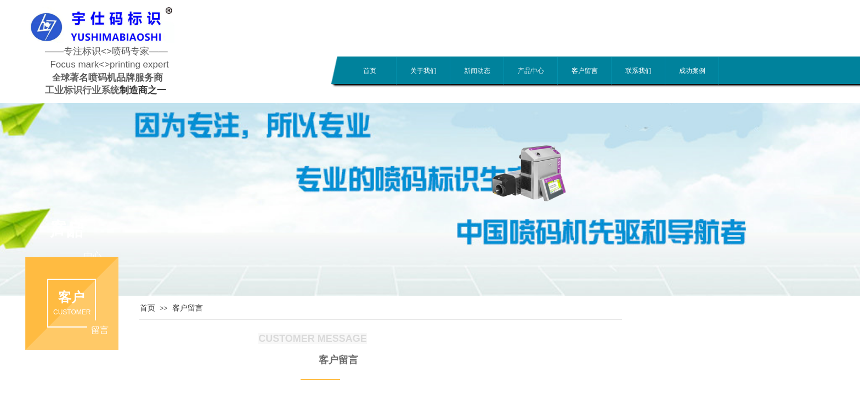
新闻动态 (477, 71)
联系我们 (638, 71)
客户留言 (585, 71)
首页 (369, 71)
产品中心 (531, 71)
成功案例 (692, 71)
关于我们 (423, 71)
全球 (61, 77)
